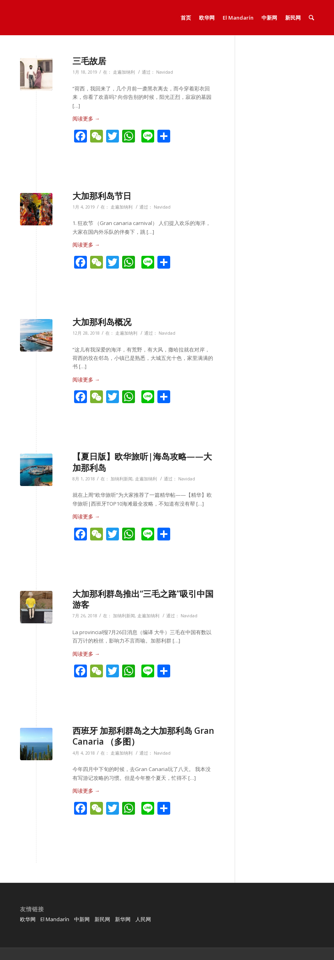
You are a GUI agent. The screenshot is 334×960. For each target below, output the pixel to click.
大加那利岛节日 (101, 195)
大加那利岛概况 (101, 321)
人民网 (143, 919)
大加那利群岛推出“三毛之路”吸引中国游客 (142, 599)
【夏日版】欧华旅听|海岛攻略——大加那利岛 (142, 462)
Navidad (164, 72)
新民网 (102, 919)
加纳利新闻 (122, 479)
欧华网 (28, 919)
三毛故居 (89, 60)
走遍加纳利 (124, 72)
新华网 (123, 919)
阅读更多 (86, 118)
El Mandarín (54, 919)
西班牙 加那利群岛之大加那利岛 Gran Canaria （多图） (143, 736)
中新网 (82, 919)
